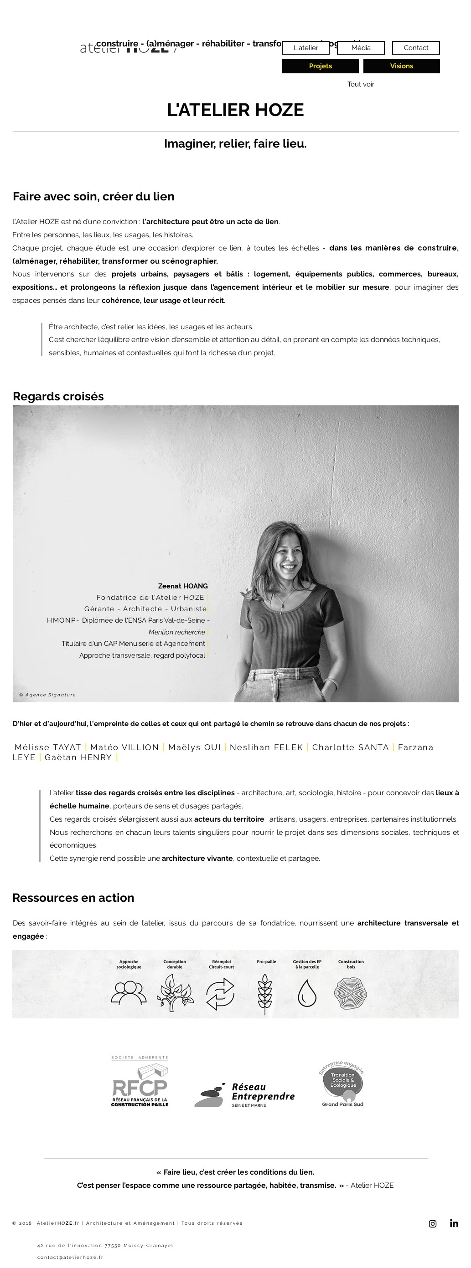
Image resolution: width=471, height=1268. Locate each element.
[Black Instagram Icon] (433, 1224)
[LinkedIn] (454, 1224)
